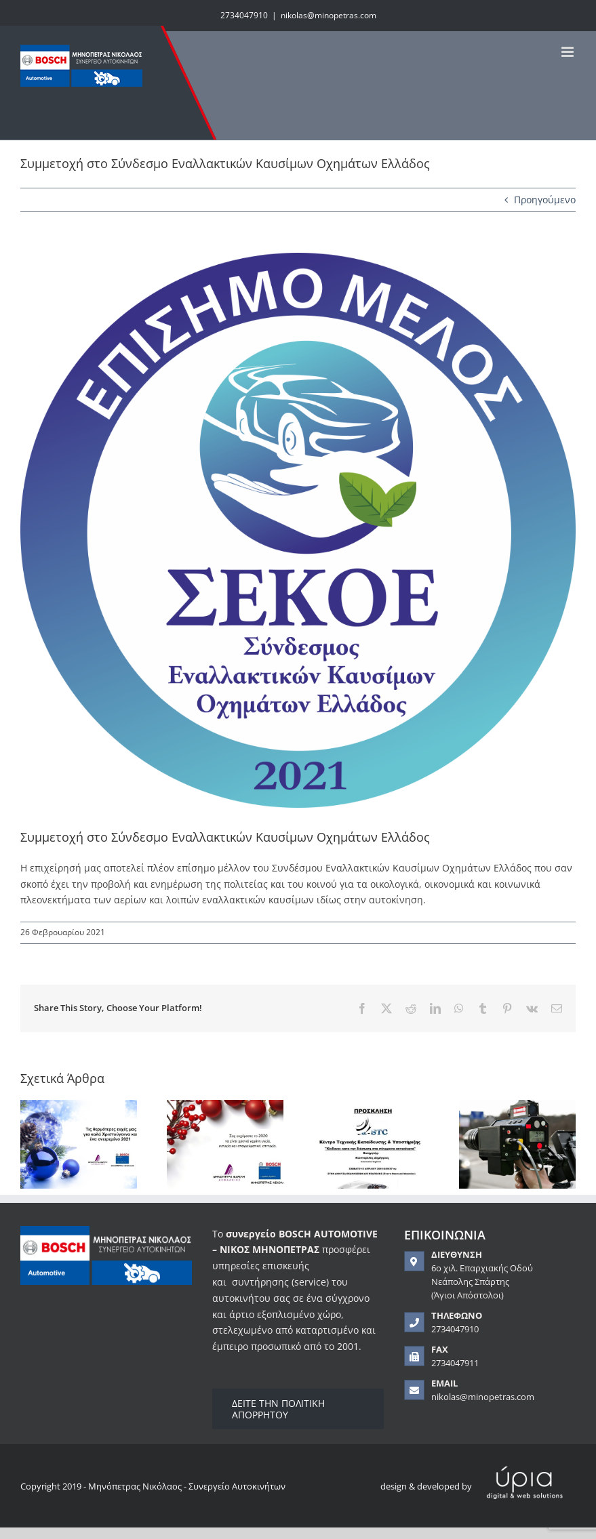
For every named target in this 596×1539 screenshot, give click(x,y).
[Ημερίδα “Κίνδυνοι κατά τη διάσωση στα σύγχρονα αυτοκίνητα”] (371, 1106)
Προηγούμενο (545, 199)
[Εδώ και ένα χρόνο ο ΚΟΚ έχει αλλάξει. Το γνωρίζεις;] (517, 1106)
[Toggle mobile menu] (568, 52)
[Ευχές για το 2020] (225, 1106)
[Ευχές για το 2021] (78, 1106)
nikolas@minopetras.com (328, 15)
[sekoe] (298, 530)
